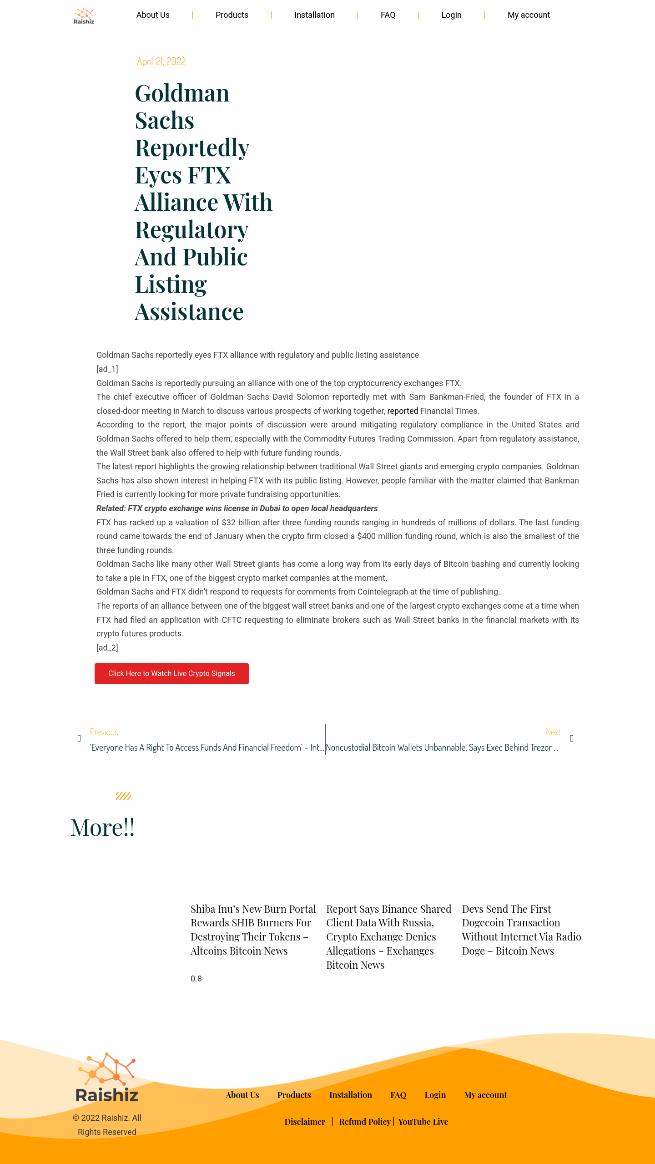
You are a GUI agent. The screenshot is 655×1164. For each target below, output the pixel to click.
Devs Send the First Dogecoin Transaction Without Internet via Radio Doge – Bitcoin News (521, 929)
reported (404, 411)
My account (529, 15)
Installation (314, 15)
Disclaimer (305, 1121)
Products (232, 15)
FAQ (388, 15)
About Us (153, 15)
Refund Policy (365, 1121)
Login (452, 15)
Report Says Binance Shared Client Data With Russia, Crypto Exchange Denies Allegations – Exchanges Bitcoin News (388, 936)
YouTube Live (423, 1121)
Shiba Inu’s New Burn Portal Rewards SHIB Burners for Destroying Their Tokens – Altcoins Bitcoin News (253, 929)
